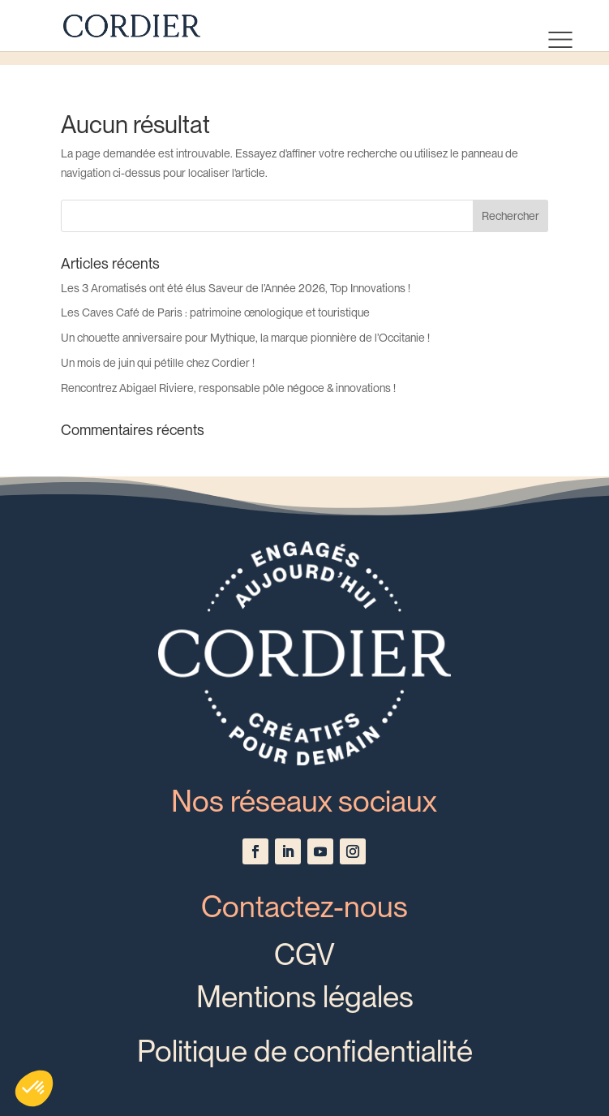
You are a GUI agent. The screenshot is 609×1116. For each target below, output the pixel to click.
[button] (34, 1088)
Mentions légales (305, 997)
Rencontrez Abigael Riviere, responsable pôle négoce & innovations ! (228, 387)
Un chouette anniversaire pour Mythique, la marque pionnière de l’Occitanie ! (245, 337)
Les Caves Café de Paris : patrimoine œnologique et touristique (215, 312)
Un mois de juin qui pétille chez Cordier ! (158, 362)
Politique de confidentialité (305, 1051)
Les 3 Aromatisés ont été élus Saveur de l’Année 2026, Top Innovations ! (235, 288)
